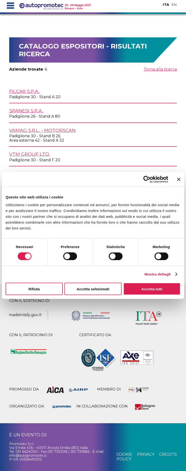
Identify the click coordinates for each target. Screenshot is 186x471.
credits (168, 454)
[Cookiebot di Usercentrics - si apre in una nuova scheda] (147, 179)
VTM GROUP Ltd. (29, 154)
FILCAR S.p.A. (24, 91)
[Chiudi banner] (178, 179)
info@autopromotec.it (28, 455)
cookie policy (124, 456)
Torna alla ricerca (160, 69)
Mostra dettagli (157, 274)
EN (174, 4)
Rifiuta (34, 289)
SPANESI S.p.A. (26, 111)
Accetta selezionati (93, 289)
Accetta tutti (152, 289)
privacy (145, 454)
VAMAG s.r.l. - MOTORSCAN (42, 130)
